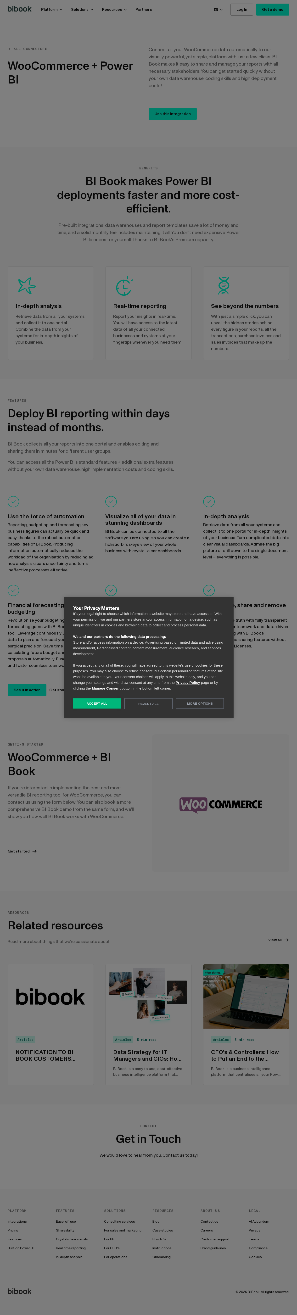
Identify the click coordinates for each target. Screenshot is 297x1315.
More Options (200, 703)
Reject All (148, 704)
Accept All (97, 703)
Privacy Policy (188, 682)
